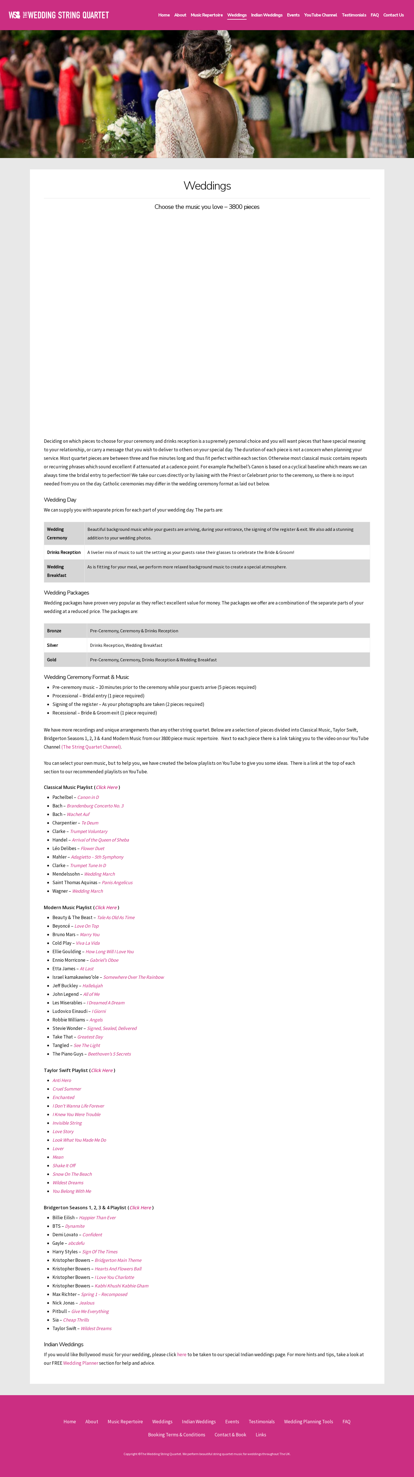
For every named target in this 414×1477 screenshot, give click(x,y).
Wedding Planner (80, 1363)
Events (232, 1421)
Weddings (162, 1421)
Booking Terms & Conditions (176, 1435)
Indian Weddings (199, 1421)
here (181, 1354)
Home (69, 1421)
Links (261, 1435)
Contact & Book (230, 1435)
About (91, 1421)
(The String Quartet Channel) (91, 747)
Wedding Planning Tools (308, 1421)
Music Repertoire (125, 1421)
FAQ (347, 1421)
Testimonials (262, 1421)
